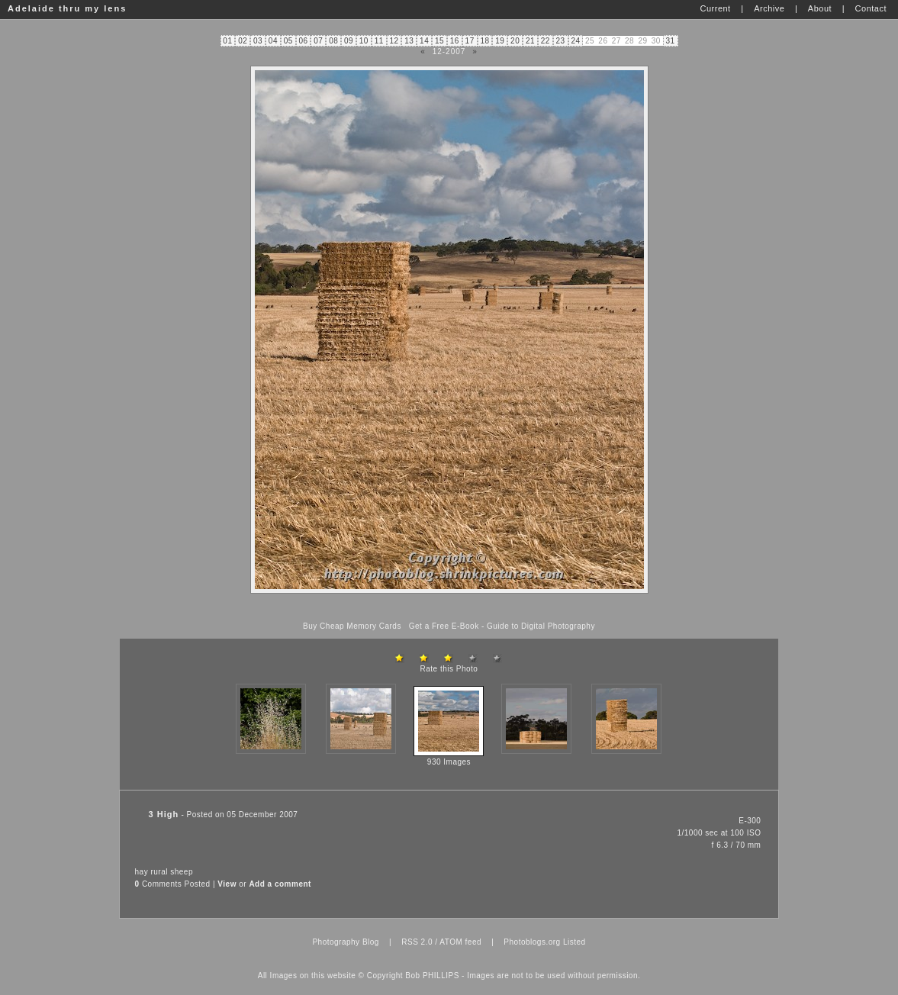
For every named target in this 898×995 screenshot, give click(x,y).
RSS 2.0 (417, 942)
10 (364, 41)
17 (470, 41)
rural (159, 872)
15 (439, 41)
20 (515, 41)
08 (333, 41)
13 (409, 41)
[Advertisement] (449, 607)
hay (142, 872)
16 (454, 41)
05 (288, 41)
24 (575, 41)
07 (318, 41)
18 (484, 41)
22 (545, 41)
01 (227, 41)
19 (499, 41)
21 (530, 41)
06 (302, 41)
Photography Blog (345, 942)
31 (669, 41)
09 (348, 41)
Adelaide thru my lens (67, 8)
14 (424, 41)
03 (257, 41)
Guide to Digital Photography (541, 626)
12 (393, 41)
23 (560, 41)
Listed (574, 942)
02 (242, 41)
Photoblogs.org (532, 942)
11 (379, 41)
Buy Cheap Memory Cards (352, 626)
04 (273, 41)
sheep (181, 872)
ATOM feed (460, 942)
